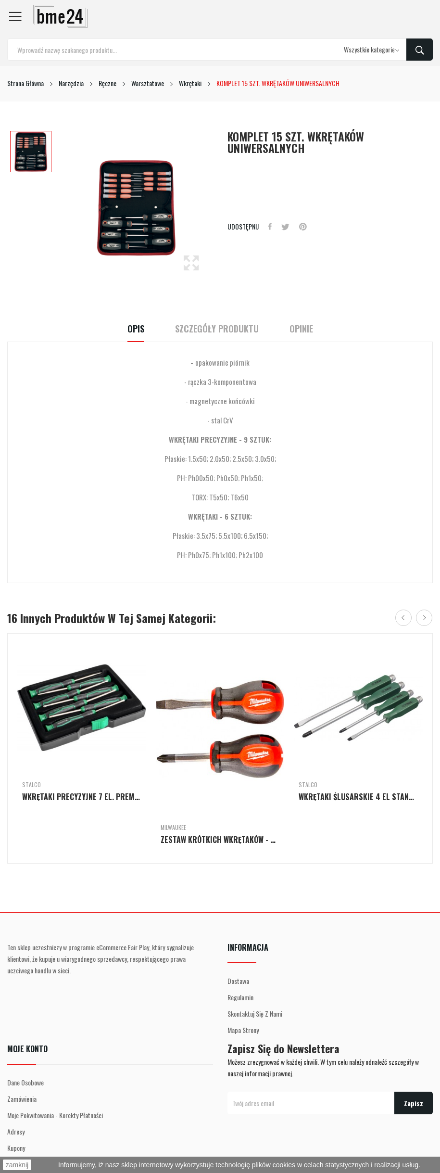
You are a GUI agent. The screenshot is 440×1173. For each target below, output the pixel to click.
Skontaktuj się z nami (254, 1013)
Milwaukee (173, 827)
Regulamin (240, 997)
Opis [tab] (135, 329)
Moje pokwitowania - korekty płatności (55, 1115)
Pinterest (303, 226)
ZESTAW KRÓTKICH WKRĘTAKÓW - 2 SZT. (220, 839)
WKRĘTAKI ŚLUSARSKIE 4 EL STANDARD (358, 796)
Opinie (301, 329)
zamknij (17, 1165)
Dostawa (238, 981)
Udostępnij (270, 226)
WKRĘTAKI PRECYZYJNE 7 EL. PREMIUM (81, 796)
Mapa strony (243, 1030)
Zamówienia (22, 1099)
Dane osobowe (25, 1082)
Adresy (16, 1131)
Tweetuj (285, 226)
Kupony (16, 1148)
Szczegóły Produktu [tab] (217, 329)
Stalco (31, 785)
